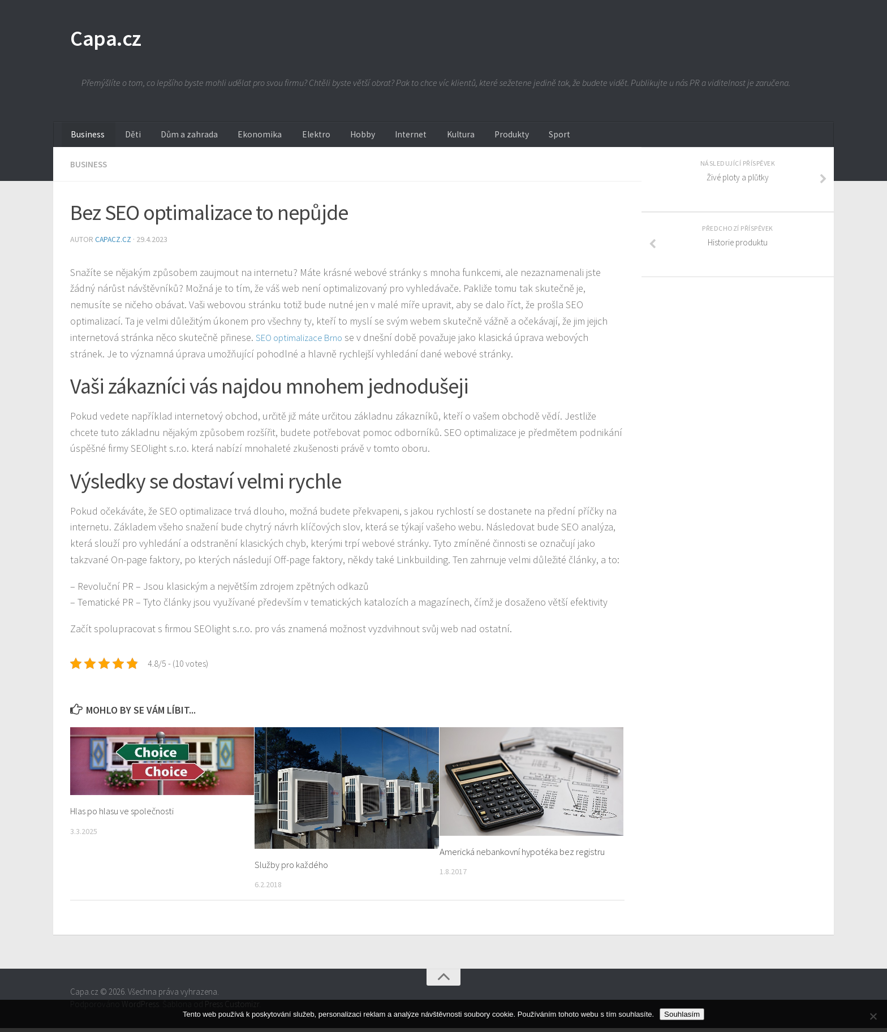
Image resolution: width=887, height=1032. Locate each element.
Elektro (287, 138)
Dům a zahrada (174, 138)
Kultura (415, 138)
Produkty (460, 138)
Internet (371, 138)
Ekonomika (237, 138)
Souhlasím (682, 1014)
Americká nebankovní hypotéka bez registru (522, 855)
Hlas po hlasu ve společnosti (125, 815)
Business (85, 138)
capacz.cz (114, 244)
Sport (503, 138)
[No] (873, 1016)
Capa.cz (109, 39)
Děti (124, 138)
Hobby (328, 138)
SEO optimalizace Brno (303, 341)
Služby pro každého (292, 869)
